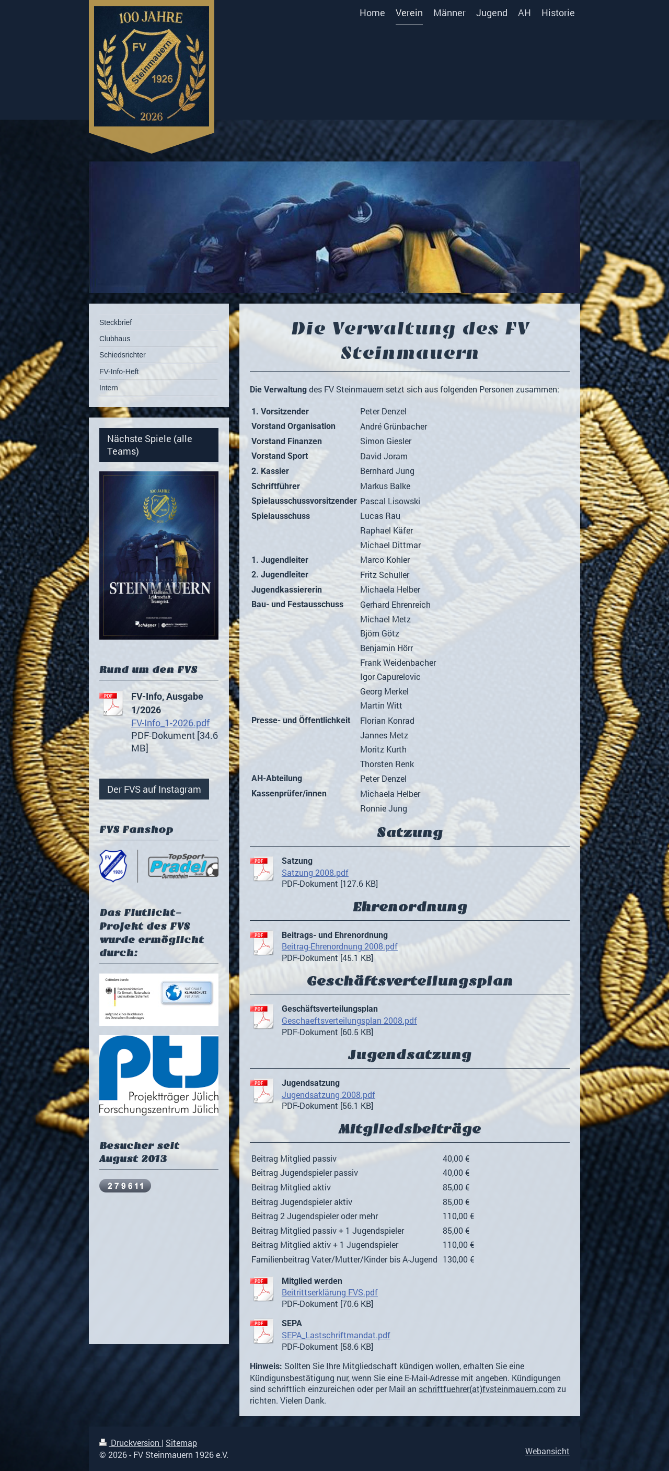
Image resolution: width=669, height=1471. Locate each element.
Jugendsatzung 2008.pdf (328, 1094)
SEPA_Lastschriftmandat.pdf (336, 1334)
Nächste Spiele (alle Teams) (149, 444)
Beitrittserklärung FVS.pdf (330, 1292)
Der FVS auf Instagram (154, 789)
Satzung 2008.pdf (315, 872)
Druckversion (130, 1442)
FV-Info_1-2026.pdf (170, 722)
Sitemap (181, 1442)
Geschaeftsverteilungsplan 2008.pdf (349, 1020)
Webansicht (547, 1450)
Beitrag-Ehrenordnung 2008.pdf (340, 946)
